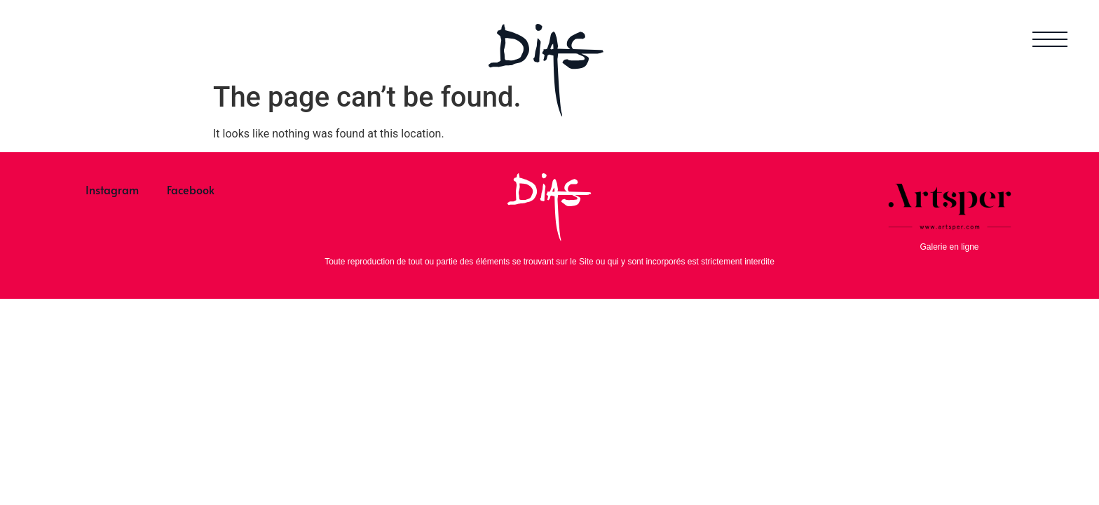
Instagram (112, 189)
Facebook (190, 189)
